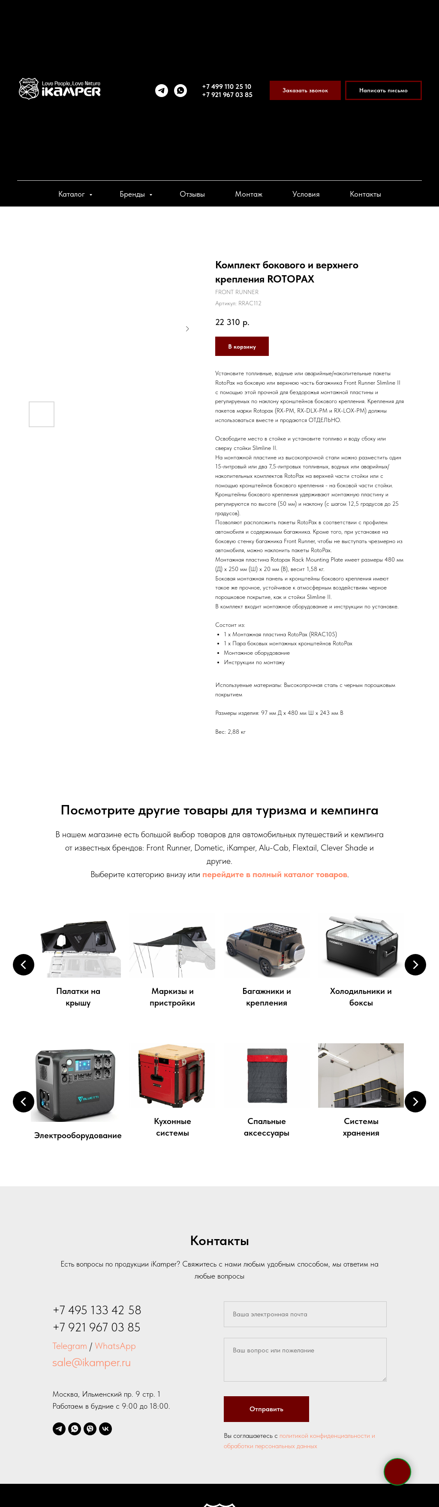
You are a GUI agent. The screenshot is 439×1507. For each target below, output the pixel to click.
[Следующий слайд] (415, 964)
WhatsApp (115, 1345)
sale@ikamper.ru (91, 1362)
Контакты (365, 193)
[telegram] (161, 90)
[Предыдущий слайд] (23, 964)
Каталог (72, 193)
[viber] (90, 1428)
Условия (306, 193)
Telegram (69, 1345)
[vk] (105, 1428)
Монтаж (248, 193)
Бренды (133, 193)
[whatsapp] (180, 90)
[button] (305, 90)
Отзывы (192, 193)
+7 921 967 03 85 (227, 95)
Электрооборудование (78, 1135)
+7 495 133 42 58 (96, 1310)
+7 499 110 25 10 (226, 86)
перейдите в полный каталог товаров (274, 874)
